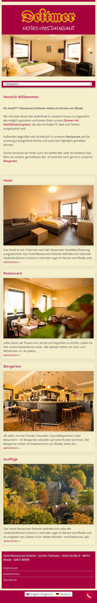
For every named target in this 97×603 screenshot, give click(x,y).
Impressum (10, 568)
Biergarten (10, 161)
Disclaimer (10, 580)
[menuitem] (39, 594)
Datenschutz (11, 574)
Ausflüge (10, 459)
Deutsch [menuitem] (65, 594)
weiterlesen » (11, 262)
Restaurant (12, 273)
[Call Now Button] (89, 595)
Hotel (7, 180)
